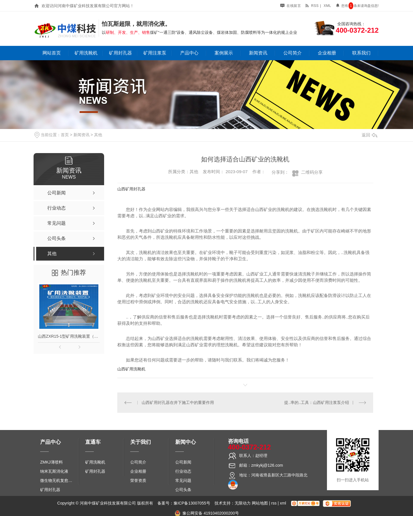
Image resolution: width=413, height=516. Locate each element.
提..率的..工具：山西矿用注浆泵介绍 (316, 402)
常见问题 (183, 480)
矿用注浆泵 (154, 52)
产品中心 (189, 52)
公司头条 (183, 489)
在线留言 (290, 6)
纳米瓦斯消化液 (54, 471)
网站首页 (51, 52)
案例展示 (224, 52)
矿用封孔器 (120, 52)
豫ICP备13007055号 (192, 503)
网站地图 (260, 503)
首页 (65, 134)
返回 (369, 134)
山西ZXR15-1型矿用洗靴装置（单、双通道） (69, 336)
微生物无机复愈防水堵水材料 (58, 480)
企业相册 (327, 52)
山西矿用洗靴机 (131, 369)
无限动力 (243, 503)
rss (312, 6)
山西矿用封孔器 (131, 189)
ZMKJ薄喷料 (51, 462)
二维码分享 (312, 172)
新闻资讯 (258, 52)
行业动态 (183, 471)
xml (327, 6)
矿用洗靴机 (86, 52)
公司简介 (292, 52)
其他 (98, 134)
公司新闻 (183, 462)
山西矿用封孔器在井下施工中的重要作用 (178, 402)
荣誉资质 (138, 480)
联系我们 (361, 52)
